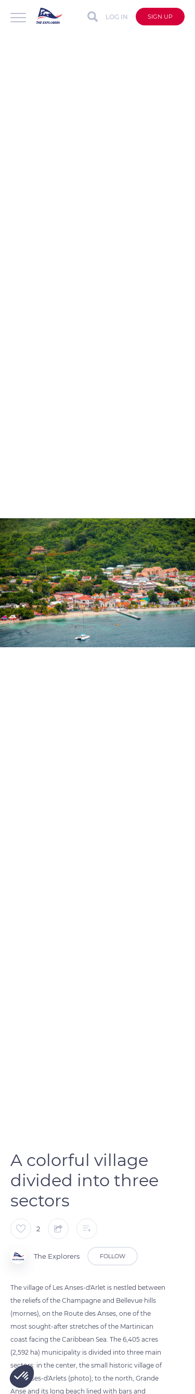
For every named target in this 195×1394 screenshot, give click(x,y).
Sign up (160, 16)
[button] (21, 1376)
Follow (112, 1256)
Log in (117, 17)
